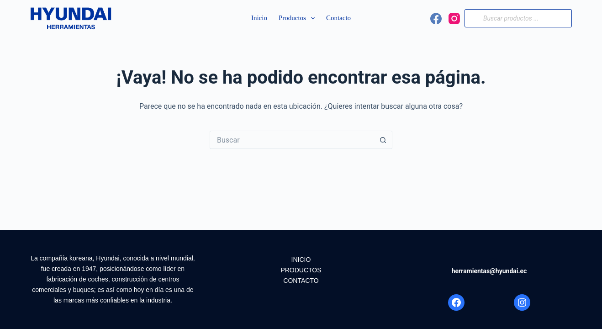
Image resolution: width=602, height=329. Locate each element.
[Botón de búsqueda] (383, 140)
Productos (298, 18)
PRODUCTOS (300, 270)
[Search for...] (292, 140)
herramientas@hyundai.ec (489, 271)
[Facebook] (436, 18)
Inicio (259, 17)
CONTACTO (300, 280)
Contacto (338, 17)
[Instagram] (454, 18)
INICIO (301, 259)
